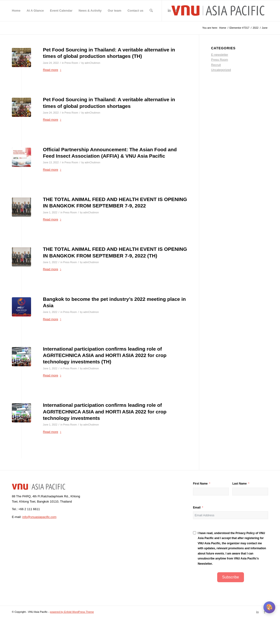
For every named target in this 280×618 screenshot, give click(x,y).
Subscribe (230, 577)
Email (197, 507)
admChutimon (92, 62)
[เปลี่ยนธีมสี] (269, 607)
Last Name (239, 483)
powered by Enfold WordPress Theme (72, 611)
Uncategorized (221, 70)
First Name (200, 483)
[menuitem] (16, 10)
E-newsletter (219, 54)
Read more (53, 70)
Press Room (71, 62)
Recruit (216, 65)
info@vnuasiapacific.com (39, 517)
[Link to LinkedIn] (169, 10)
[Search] (151, 10)
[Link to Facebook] (176, 10)
